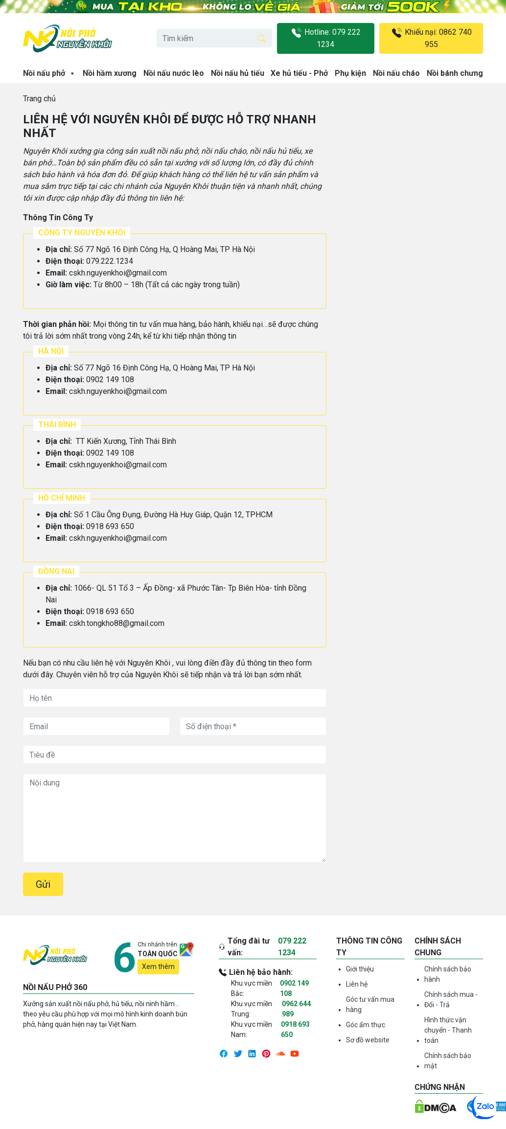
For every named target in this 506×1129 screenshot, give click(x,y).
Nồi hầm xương (110, 73)
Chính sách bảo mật (447, 1061)
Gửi (43, 884)
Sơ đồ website (368, 1040)
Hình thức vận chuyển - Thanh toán (448, 1030)
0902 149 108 (294, 988)
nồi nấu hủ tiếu (275, 151)
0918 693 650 (295, 1029)
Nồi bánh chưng (455, 73)
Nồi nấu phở (49, 73)
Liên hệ (357, 984)
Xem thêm (158, 966)
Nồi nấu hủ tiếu (237, 73)
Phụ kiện (350, 73)
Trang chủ (39, 98)
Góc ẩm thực (365, 1025)
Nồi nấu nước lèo (173, 73)
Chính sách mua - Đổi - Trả (451, 1000)
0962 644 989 (296, 1009)
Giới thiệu (360, 969)
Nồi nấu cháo (396, 73)
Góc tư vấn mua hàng (370, 1004)
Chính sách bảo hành (447, 974)
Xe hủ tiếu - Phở (299, 73)
